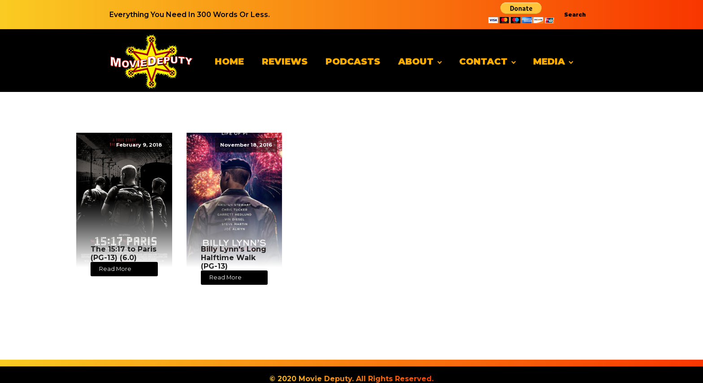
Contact (483, 61)
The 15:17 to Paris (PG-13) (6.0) (123, 253)
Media (549, 61)
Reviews (285, 61)
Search (575, 14)
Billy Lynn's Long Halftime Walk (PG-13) (233, 257)
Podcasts (352, 61)
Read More (115, 268)
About (416, 61)
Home (229, 61)
